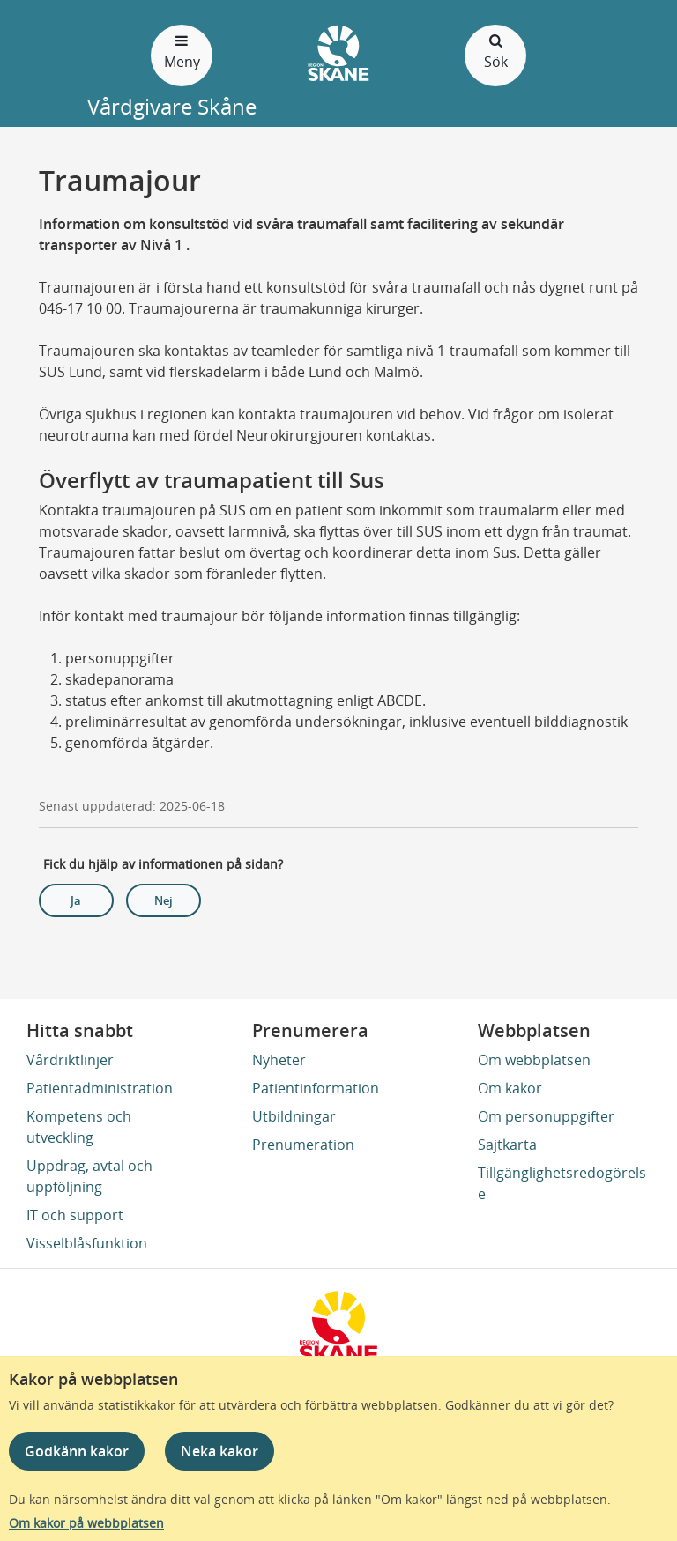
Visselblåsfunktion (86, 1243)
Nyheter (279, 1060)
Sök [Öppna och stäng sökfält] (495, 50)
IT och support (74, 1215)
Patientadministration (99, 1088)
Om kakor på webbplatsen (86, 1523)
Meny (181, 50)
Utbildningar (294, 1116)
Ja (76, 900)
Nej (163, 900)
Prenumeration (303, 1144)
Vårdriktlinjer (70, 1060)
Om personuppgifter (546, 1116)
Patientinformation (315, 1088)
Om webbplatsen (534, 1060)
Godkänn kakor (77, 1451)
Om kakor (510, 1088)
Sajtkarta (507, 1144)
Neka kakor (219, 1451)
